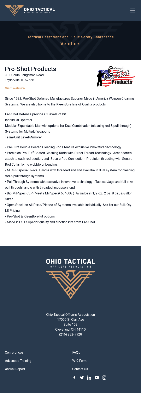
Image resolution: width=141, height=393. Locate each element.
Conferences (14, 352)
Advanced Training (18, 361)
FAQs (76, 352)
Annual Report (15, 369)
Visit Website (15, 88)
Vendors (70, 43)
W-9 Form (79, 361)
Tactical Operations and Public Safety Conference (70, 37)
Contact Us (80, 369)
